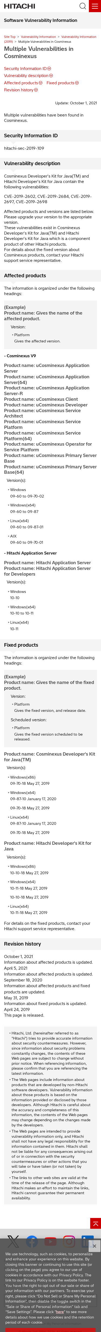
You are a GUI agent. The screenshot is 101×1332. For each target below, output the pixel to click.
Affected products (21, 83)
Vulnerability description (26, 75)
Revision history (18, 90)
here (60, 1317)
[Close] (94, 1251)
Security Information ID (25, 68)
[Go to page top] (95, 1223)
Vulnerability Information (38, 37)
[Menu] (95, 6)
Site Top (10, 37)
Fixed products (60, 83)
